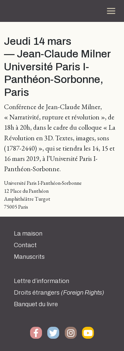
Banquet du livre (36, 304)
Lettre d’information (41, 281)
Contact (25, 245)
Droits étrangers (59, 292)
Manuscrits (29, 256)
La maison (28, 233)
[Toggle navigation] (111, 11)
